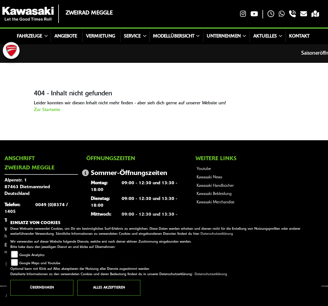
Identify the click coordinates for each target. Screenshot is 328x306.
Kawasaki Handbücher (215, 186)
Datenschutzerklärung (217, 234)
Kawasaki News (209, 177)
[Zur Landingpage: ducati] (11, 50)
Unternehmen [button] (224, 36)
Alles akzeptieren (109, 287)
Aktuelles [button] (265, 36)
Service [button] (132, 36)
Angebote (65, 36)
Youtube (204, 169)
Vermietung (100, 36)
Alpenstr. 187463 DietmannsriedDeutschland (27, 187)
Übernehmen (42, 287)
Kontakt (299, 36)
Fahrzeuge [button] (29, 36)
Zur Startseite (47, 110)
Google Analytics (32, 255)
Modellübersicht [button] (173, 36)
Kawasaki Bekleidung (214, 194)
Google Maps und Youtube (39, 263)
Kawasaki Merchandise (215, 202)
